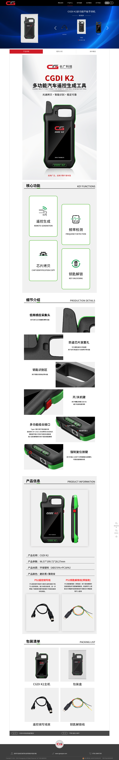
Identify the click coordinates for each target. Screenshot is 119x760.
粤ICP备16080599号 (107, 758)
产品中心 (70, 3)
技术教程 (89, 3)
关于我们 (98, 3)
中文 (107, 3)
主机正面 (98, 34)
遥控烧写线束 (64, 34)
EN (111, 3)
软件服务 (79, 3)
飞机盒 (81, 37)
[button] (55, 28)
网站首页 (60, 3)
